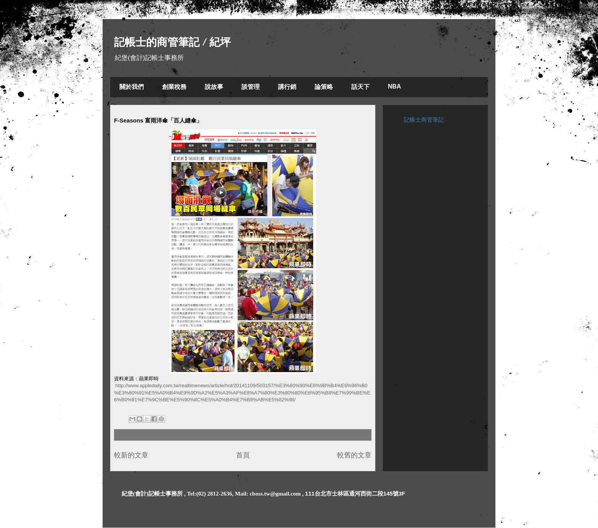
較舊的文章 (354, 455)
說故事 (214, 87)
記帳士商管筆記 (424, 119)
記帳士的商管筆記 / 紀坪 (172, 42)
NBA (394, 86)
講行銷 (287, 87)
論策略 (324, 87)
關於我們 (131, 87)
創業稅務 (174, 87)
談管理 (250, 87)
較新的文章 (131, 455)
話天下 (360, 87)
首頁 (243, 455)
